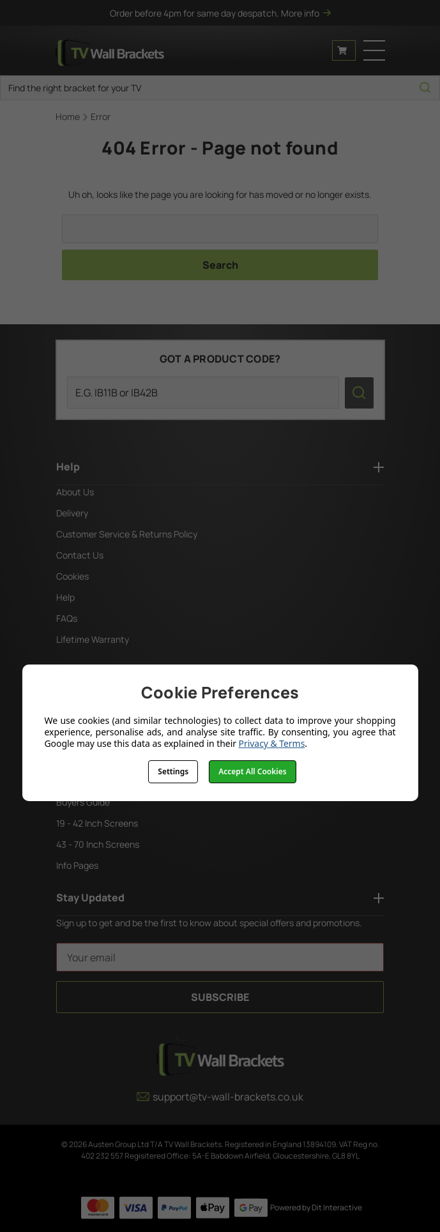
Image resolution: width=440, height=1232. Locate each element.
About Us (75, 492)
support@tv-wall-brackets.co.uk (220, 1097)
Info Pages (77, 865)
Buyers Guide (83, 802)
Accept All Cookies (252, 771)
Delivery (72, 513)
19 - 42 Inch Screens (97, 823)
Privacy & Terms (272, 743)
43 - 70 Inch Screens (97, 844)
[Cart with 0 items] (344, 50)
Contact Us (79, 555)
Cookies (72, 576)
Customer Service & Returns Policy (126, 534)
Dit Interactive (337, 1207)
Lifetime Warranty (92, 639)
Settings (173, 771)
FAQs (66, 618)
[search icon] (425, 87)
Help (65, 597)
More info (306, 13)
